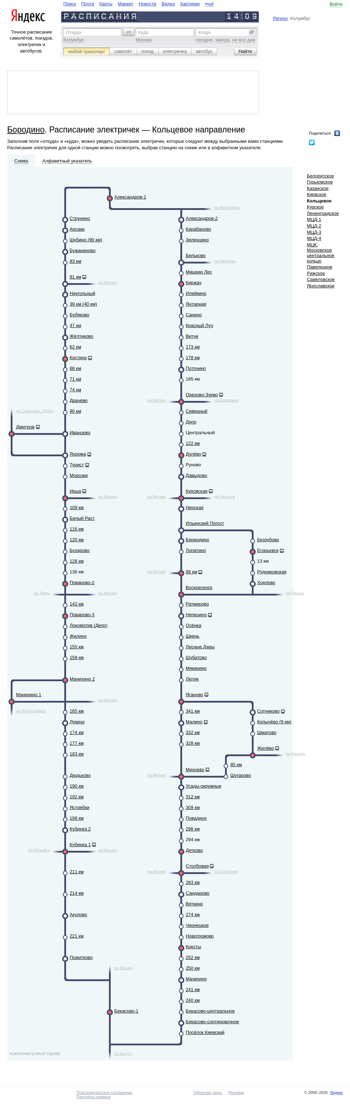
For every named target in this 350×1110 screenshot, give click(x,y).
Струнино (80, 218)
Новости (147, 3)
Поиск (69, 3)
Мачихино (196, 978)
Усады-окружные (203, 786)
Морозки (79, 475)
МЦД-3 (314, 232)
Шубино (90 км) (86, 239)
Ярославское (321, 285)
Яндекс (336, 1092)
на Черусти (224, 496)
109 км (77, 507)
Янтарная (196, 304)
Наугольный (82, 293)
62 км (75, 347)
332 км (193, 732)
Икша (75, 491)
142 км (77, 604)
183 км (77, 754)
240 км (193, 1000)
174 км (77, 732)
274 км (193, 914)
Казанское (318, 188)
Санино (194, 314)
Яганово (194, 694)
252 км (193, 957)
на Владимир (226, 400)
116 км (77, 529)
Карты (105, 3)
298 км (193, 829)
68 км (75, 368)
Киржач (193, 282)
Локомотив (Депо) (89, 625)
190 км (77, 786)
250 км (193, 968)
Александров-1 (130, 197)
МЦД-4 (314, 238)
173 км (193, 347)
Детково (194, 850)
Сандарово (197, 893)
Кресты (193, 946)
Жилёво (265, 748)
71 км (75, 379)
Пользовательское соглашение (104, 1092)
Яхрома (78, 454)
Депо (191, 422)
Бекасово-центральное (210, 1011)
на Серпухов (226, 871)
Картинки (190, 3)
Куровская (197, 491)
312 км (193, 796)
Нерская (195, 507)
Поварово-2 (82, 582)
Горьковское (320, 182)
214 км (77, 893)
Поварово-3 (82, 614)
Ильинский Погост (205, 523)
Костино (78, 357)
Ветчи (192, 336)
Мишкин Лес (199, 272)
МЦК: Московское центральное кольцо (320, 252)
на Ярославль (227, 207)
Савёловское (321, 279)
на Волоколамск (31, 711)
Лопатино (196, 550)
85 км (236, 764)
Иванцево (80, 432)
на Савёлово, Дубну (34, 411)
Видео (168, 3)
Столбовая (197, 866)
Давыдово (196, 475)
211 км (77, 871)
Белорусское (320, 176)
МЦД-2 (314, 225)
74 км (75, 389)
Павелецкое (319, 267)
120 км (77, 539)
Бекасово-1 (126, 1011)
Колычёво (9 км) (274, 721)
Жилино (78, 636)
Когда (204, 32)
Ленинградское (323, 213)
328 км (193, 743)
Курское (315, 207)
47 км (75, 325)
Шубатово (196, 657)
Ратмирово (197, 604)
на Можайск (39, 850)
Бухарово (80, 550)
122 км (193, 443)
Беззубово (268, 539)
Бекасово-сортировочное (212, 1021)
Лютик (192, 679)
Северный (197, 411)
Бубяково (79, 314)
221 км (77, 936)
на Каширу (295, 754)
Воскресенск (199, 587)
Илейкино (196, 293)
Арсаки (77, 229)
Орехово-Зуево (202, 394)
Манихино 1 (28, 694)
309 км (193, 807)
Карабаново (198, 229)
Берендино (197, 539)
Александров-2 (202, 218)
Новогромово (200, 936)
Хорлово (266, 582)
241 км (193, 989)
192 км (77, 796)
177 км (77, 743)
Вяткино (194, 903)
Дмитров (25, 427)
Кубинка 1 (80, 844)
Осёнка (193, 625)
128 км (77, 561)
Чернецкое (197, 925)
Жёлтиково (81, 336)
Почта (87, 3)
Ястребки (80, 807)
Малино (194, 721)
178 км (193, 357)
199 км (77, 818)
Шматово (266, 732)
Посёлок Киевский (205, 1032)
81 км (75, 277)
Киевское (316, 194)
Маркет (125, 3)
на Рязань (295, 593)
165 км (77, 711)
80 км (75, 411)
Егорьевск (268, 550)
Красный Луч (199, 325)
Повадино (196, 818)
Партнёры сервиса (93, 1097)
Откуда (73, 32)
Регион (280, 18)
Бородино (26, 129)
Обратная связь (207, 1092)
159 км (77, 657)
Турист (77, 464)
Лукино (77, 721)
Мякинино (196, 668)
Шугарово (240, 775)
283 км (193, 882)
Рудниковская (271, 571)
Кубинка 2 (80, 829)
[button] (128, 32)
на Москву (107, 282)
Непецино (196, 614)
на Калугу (123, 1053)
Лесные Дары (200, 646)
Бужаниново (83, 250)
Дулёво (193, 454)
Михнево (195, 769)
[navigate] (138, 3)
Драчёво (79, 400)
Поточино (196, 368)
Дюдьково (80, 775)
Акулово (78, 914)
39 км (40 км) (83, 304)
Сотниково (268, 711)
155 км (77, 646)
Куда (143, 32)
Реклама (236, 1092)
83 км (75, 261)
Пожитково (81, 957)
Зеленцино (197, 239)
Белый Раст (82, 518)
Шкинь (192, 636)
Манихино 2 (82, 679)
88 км (191, 571)
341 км (193, 711)
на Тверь (42, 593)
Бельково (196, 255)
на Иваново (225, 261)
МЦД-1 (314, 219)
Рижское (316, 273)
